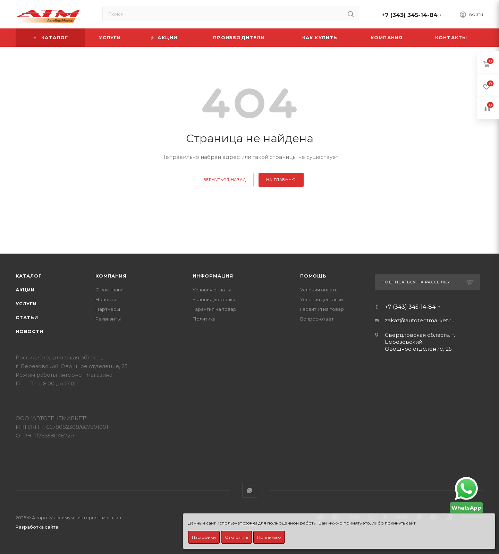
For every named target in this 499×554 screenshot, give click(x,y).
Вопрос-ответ (317, 319)
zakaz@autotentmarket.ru (420, 320)
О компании (109, 289)
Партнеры (107, 309)
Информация (213, 276)
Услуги (26, 303)
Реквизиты (108, 319)
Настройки (204, 537)
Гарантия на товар (214, 309)
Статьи (27, 317)
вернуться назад (224, 179)
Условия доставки (214, 299)
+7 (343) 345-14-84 (409, 15)
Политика (204, 319)
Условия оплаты (212, 289)
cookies (250, 523)
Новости (29, 331)
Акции (25, 289)
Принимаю (269, 537)
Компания (110, 276)
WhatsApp (249, 490)
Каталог (29, 276)
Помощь (313, 276)
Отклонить (236, 537)
